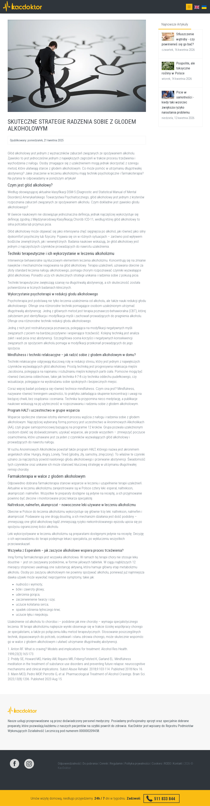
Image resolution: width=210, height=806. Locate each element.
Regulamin (116, 763)
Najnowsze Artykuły (174, 24)
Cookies (157, 763)
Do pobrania (90, 763)
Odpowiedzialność (69, 763)
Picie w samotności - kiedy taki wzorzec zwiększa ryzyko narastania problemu (178, 102)
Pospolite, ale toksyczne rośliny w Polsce (178, 68)
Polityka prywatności (137, 763)
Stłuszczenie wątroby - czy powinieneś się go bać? (178, 39)
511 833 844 (164, 798)
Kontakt (177, 763)
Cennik (104, 763)
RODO (167, 763)
